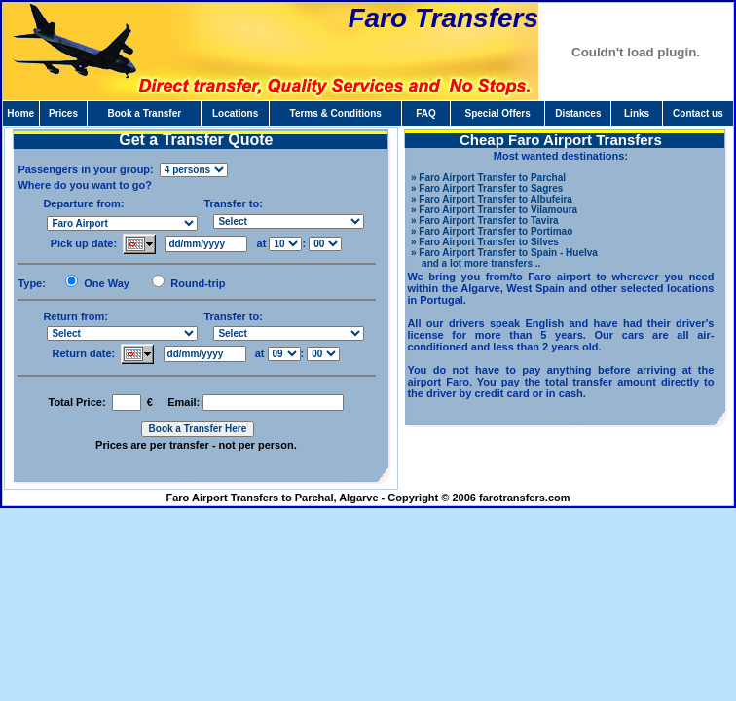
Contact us (698, 113)
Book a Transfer (145, 113)
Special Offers (497, 113)
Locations (235, 113)
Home (20, 113)
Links (636, 113)
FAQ (426, 113)
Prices (63, 113)
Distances (578, 113)
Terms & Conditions (336, 113)
